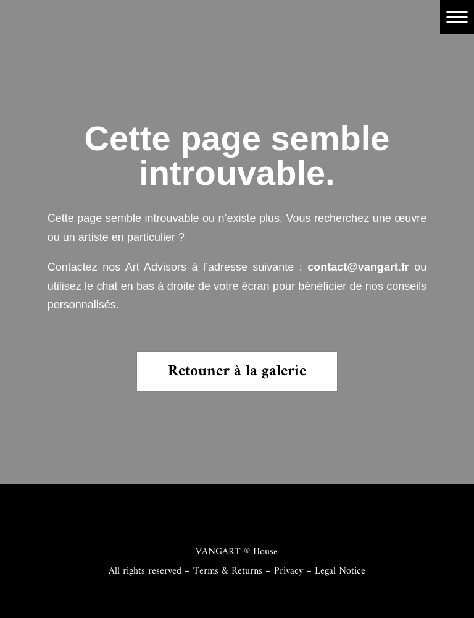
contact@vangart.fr (358, 267)
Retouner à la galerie (237, 371)
